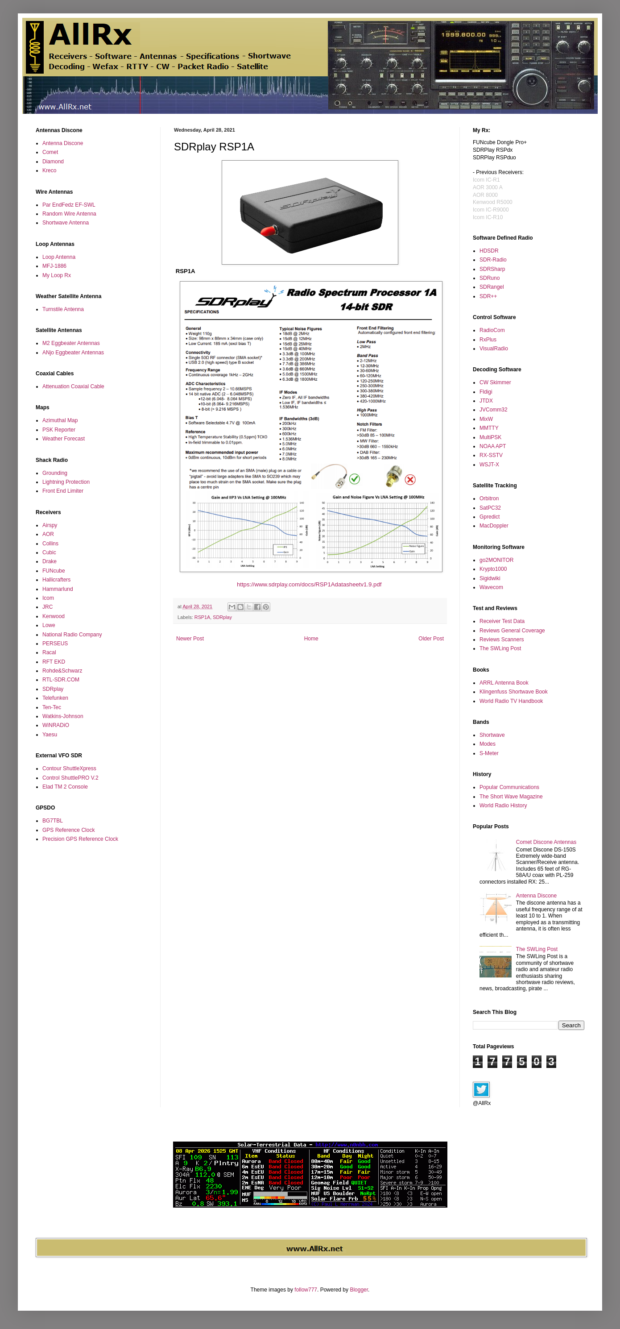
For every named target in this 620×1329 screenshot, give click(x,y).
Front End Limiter (62, 491)
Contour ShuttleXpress (69, 768)
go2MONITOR (496, 560)
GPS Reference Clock (68, 830)
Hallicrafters (56, 580)
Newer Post (190, 638)
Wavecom (491, 587)
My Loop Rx (56, 275)
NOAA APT (492, 446)
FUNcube (53, 571)
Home (311, 638)
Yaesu (49, 734)
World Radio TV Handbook (511, 701)
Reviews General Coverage (512, 630)
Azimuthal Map (60, 420)
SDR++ (488, 296)
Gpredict (489, 517)
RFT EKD (53, 662)
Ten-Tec (51, 707)
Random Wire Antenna (69, 214)
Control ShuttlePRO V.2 (70, 778)
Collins (50, 543)
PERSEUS (55, 643)
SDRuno (489, 278)
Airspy (49, 525)
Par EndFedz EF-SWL (68, 205)
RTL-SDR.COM (60, 680)
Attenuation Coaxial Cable (73, 386)
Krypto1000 (493, 569)
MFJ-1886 (54, 266)
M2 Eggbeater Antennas (71, 343)
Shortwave (492, 735)
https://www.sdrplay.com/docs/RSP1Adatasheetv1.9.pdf (310, 584)
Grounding (54, 473)
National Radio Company (72, 634)
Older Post (431, 638)
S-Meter (489, 753)
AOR (48, 534)
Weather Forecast (63, 439)
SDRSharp (492, 269)
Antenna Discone (62, 143)
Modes (487, 744)
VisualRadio (493, 348)
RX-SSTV (491, 455)
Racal (49, 652)
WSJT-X (489, 464)
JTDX (486, 401)
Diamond (53, 161)
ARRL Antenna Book (504, 683)
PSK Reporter (58, 430)
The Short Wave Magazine (511, 796)
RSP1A (202, 617)
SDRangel (491, 287)
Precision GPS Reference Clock (80, 839)
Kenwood (53, 616)
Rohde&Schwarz (62, 671)
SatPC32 (490, 508)
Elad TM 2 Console (65, 787)
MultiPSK (490, 437)
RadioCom (492, 330)
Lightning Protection (66, 482)
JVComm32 (493, 410)
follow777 (305, 1290)
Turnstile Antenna (63, 309)
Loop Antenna (58, 257)
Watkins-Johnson (62, 716)
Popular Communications (509, 787)
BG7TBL (52, 821)
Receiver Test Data (502, 621)
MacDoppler (493, 526)
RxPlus (487, 339)
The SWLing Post (500, 648)
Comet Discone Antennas (546, 842)
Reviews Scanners (501, 639)
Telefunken (55, 698)
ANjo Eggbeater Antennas (73, 352)
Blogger (359, 1290)
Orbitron (489, 498)
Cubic (49, 552)
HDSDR (489, 251)
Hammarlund (57, 589)
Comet (50, 152)
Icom (48, 598)
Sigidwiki (489, 578)
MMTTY (489, 428)
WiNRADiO (55, 725)
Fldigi (485, 392)
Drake (49, 561)
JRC (47, 607)
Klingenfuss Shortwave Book (513, 692)
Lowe (48, 625)
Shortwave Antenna (65, 223)
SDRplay (222, 617)
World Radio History (503, 805)
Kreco (49, 170)
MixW (486, 419)
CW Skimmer (495, 382)
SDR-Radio (493, 260)
